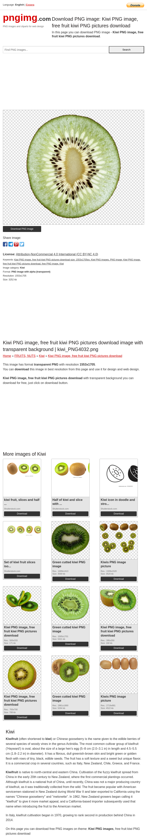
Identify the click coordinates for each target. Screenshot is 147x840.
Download (22, 513)
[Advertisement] (73, 83)
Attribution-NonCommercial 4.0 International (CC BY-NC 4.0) (57, 254)
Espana (30, 4)
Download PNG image (22, 229)
